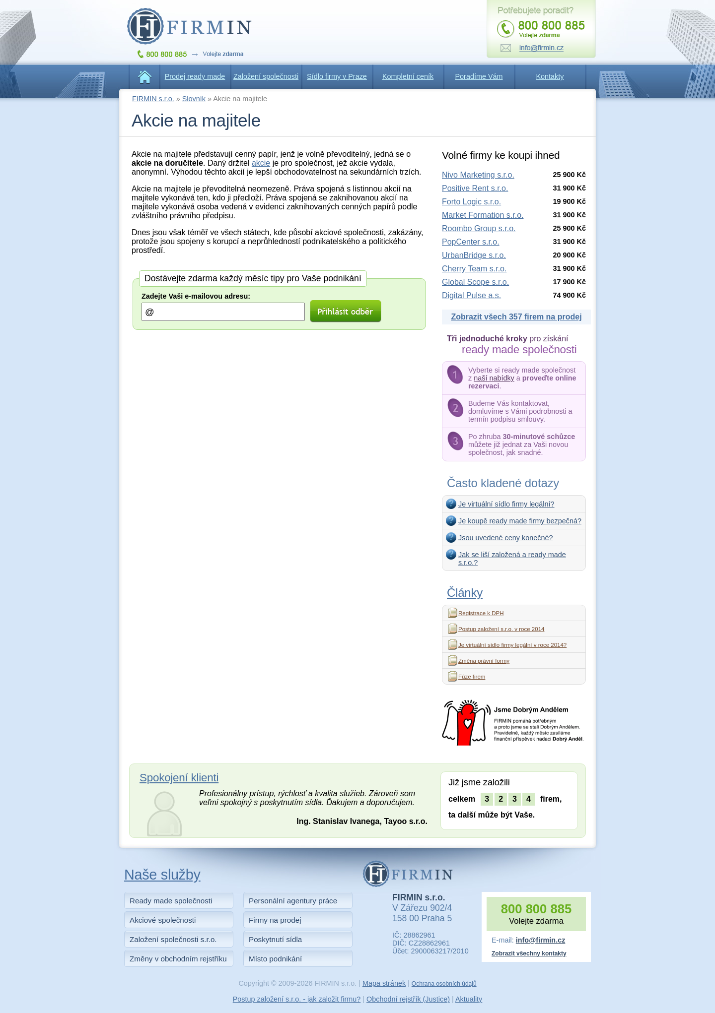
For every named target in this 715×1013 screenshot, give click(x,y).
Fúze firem (471, 677)
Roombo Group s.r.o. (479, 228)
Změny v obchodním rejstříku (178, 958)
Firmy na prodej (275, 920)
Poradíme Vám (479, 76)
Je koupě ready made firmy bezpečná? (519, 521)
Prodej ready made (195, 76)
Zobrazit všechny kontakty (529, 953)
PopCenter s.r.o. (471, 242)
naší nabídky (494, 378)
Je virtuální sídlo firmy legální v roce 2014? (512, 645)
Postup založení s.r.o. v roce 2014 (501, 629)
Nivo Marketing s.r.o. (478, 175)
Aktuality (468, 999)
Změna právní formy (483, 661)
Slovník (194, 99)
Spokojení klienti (179, 777)
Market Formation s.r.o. (483, 215)
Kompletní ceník (407, 76)
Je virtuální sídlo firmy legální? (506, 504)
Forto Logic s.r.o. (471, 201)
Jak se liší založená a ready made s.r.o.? (512, 559)
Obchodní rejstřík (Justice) (408, 999)
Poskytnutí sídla (275, 939)
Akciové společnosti (163, 920)
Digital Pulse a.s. (471, 295)
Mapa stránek (384, 983)
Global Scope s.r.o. (475, 282)
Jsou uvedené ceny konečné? (505, 538)
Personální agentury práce (293, 900)
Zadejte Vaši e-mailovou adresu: (196, 296)
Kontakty (550, 76)
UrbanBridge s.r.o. (474, 255)
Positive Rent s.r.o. (475, 188)
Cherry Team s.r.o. (474, 268)
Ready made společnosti (171, 900)
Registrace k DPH (481, 613)
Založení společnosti (265, 76)
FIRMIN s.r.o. (153, 99)
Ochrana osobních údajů (444, 983)
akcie (261, 163)
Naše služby (162, 875)
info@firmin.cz (541, 940)
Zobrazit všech (516, 317)
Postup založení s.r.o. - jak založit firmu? (297, 999)
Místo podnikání (275, 958)
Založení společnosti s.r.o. (173, 939)
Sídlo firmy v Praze (337, 76)
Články (465, 592)
